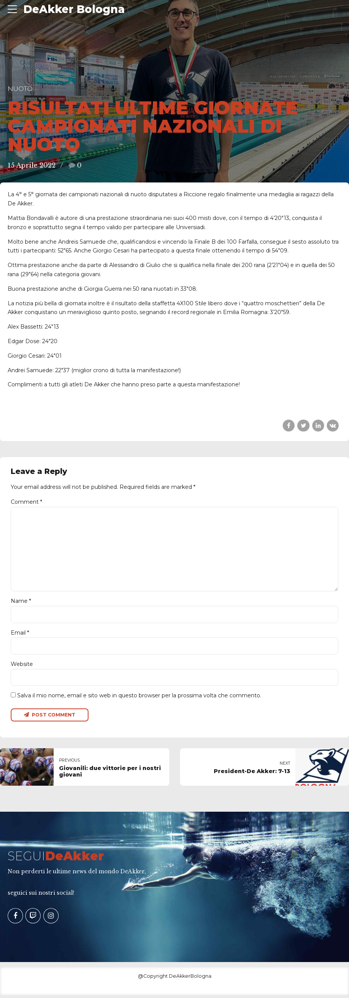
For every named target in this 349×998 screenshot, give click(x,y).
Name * (21, 602)
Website (22, 666)
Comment (26, 501)
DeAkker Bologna (74, 9)
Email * (20, 634)
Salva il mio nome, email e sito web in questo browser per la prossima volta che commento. (139, 697)
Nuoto (20, 89)
